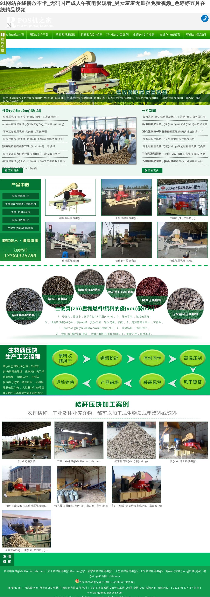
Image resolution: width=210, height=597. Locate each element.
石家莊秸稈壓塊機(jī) (120, 97)
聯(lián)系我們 (196, 34)
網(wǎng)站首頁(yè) (13, 39)
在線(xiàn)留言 (170, 34)
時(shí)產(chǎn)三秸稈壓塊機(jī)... (27, 505)
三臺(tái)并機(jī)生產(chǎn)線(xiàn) (79, 461)
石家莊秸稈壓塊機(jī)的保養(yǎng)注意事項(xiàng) (33, 124)
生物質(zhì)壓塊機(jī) (182, 218)
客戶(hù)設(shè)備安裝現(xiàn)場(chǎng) (136, 505)
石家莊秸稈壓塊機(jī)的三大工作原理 (25, 131)
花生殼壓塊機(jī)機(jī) (182, 260)
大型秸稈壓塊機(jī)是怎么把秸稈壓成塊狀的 (169, 139)
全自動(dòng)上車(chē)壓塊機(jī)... (26, 550)
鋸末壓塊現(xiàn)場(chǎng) (131, 461)
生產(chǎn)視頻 (144, 34)
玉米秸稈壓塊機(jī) (172, 97)
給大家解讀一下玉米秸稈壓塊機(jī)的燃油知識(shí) (173, 131)
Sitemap (115, 576)
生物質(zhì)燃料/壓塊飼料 (20, 203)
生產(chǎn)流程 (20, 212)
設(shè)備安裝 (26, 461)
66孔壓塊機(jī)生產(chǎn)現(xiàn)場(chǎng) (81, 505)
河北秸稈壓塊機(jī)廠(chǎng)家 (86, 97)
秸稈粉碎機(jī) (20, 220)
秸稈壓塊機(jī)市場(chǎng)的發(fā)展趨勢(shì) (31, 116)
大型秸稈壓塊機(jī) (146, 97)
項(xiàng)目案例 (117, 34)
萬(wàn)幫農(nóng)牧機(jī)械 (183, 571)
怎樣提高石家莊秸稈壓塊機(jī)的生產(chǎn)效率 (32, 153)
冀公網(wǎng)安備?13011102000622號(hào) (107, 582)
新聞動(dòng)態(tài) (91, 39)
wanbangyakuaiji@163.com (105, 592)
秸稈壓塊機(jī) (65, 34)
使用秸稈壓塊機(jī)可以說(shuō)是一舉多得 (29, 146)
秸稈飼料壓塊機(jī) (70, 218)
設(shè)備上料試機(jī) (183, 461)
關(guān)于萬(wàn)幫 (39, 39)
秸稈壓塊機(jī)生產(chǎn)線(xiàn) (44, 97)
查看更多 (13, 170)
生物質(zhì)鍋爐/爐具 (20, 228)
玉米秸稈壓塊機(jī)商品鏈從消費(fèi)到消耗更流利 (173, 161)
